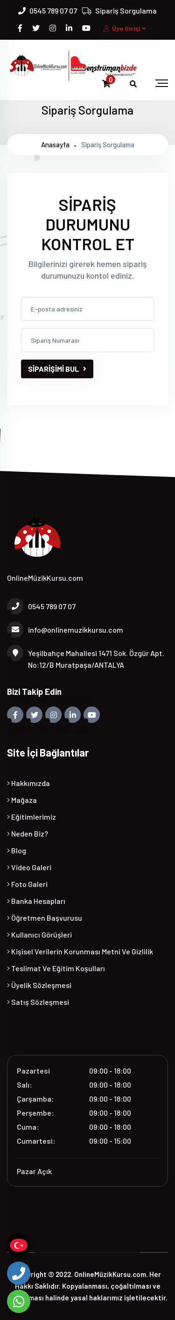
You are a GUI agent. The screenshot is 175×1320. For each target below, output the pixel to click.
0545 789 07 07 (53, 10)
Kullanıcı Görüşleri (39, 934)
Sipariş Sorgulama (126, 10)
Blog (16, 850)
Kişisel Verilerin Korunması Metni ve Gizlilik (80, 951)
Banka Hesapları (36, 900)
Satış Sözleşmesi (38, 1001)
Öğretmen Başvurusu (44, 917)
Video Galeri (29, 867)
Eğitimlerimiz (31, 816)
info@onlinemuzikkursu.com (65, 629)
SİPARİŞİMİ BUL (57, 368)
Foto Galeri (27, 884)
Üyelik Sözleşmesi (39, 985)
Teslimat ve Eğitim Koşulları (56, 968)
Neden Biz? (27, 833)
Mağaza (22, 799)
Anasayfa (55, 144)
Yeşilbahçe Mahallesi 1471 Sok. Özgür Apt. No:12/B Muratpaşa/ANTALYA (85, 658)
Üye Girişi (125, 28)
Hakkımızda (28, 783)
